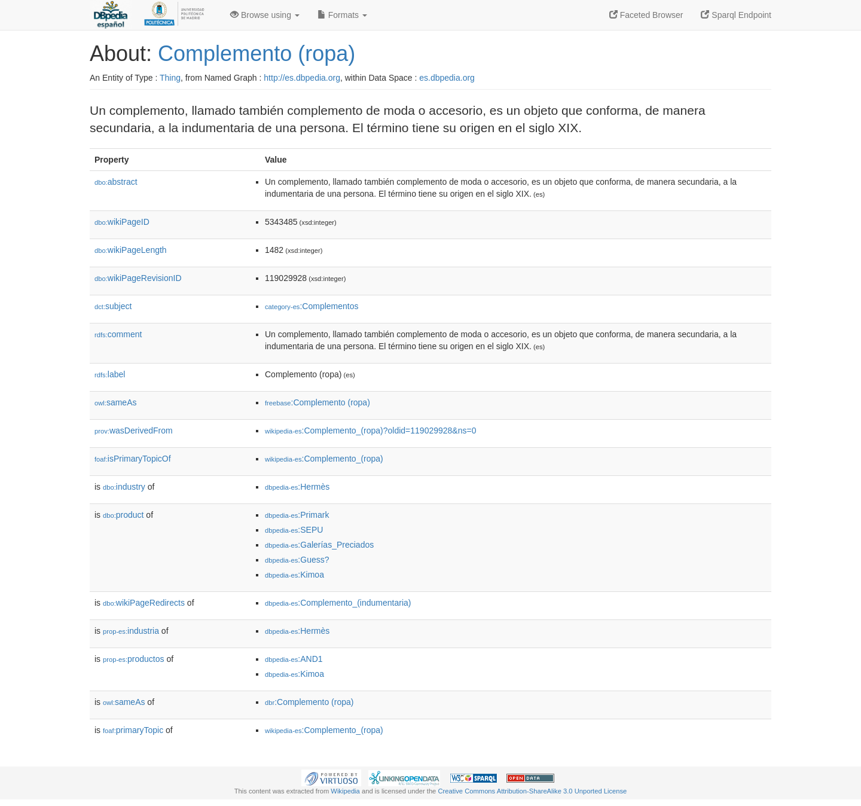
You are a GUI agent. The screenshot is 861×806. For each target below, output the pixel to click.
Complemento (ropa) (256, 53)
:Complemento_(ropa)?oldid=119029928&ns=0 (370, 430)
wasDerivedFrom (133, 430)
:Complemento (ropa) (317, 402)
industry (124, 486)
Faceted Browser (646, 15)
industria (131, 631)
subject (113, 306)
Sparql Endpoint (736, 15)
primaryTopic (133, 730)
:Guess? (297, 559)
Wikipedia (345, 791)
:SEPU (294, 530)
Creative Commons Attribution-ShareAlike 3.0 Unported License (532, 791)
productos (133, 659)
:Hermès (297, 486)
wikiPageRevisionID (138, 278)
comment (118, 334)
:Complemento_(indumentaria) (338, 602)
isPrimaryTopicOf (132, 458)
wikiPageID (121, 222)
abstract (116, 182)
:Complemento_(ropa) (324, 458)
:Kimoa (294, 574)
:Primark (297, 515)
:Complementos (312, 306)
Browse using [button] (265, 15)
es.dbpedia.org (447, 78)
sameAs (115, 402)
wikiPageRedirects (144, 602)
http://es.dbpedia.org (302, 78)
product (123, 515)
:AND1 (294, 659)
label (109, 374)
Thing (170, 78)
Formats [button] (342, 15)
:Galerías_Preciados (319, 544)
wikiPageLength (130, 250)
